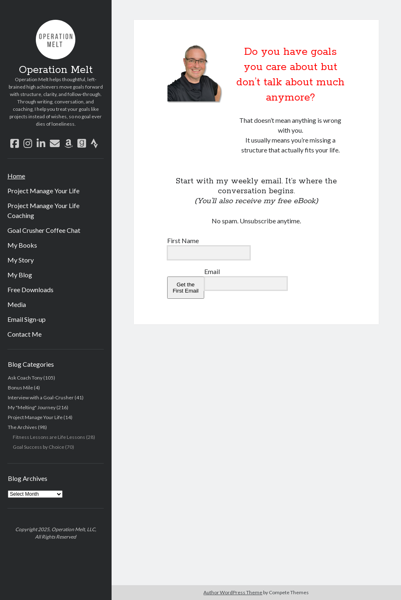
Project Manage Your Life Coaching (43, 210)
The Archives (22, 427)
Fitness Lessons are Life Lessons (49, 437)
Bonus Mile (20, 387)
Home (16, 176)
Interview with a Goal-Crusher (41, 397)
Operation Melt (56, 70)
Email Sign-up (26, 319)
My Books (22, 245)
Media (16, 304)
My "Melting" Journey (32, 407)
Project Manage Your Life (43, 191)
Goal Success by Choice (38, 447)
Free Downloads (30, 289)
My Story (20, 260)
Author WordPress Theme (232, 592)
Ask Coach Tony (25, 378)
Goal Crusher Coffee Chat (43, 230)
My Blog (19, 275)
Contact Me (24, 334)
